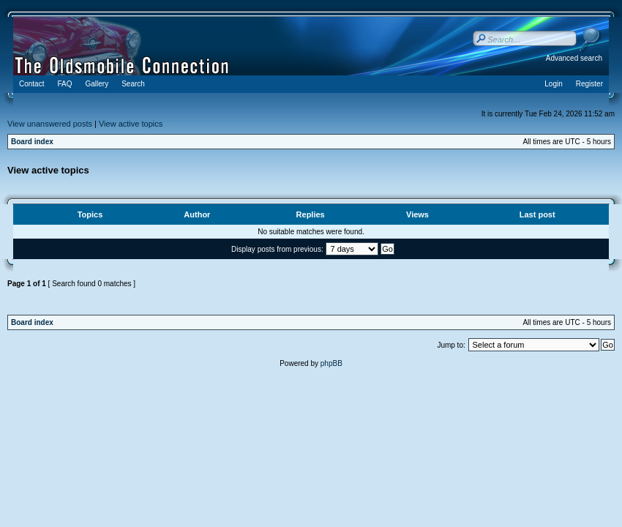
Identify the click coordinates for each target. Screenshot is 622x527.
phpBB (331, 363)
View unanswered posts (49, 123)
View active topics (130, 123)
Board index (32, 142)
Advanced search (574, 58)
